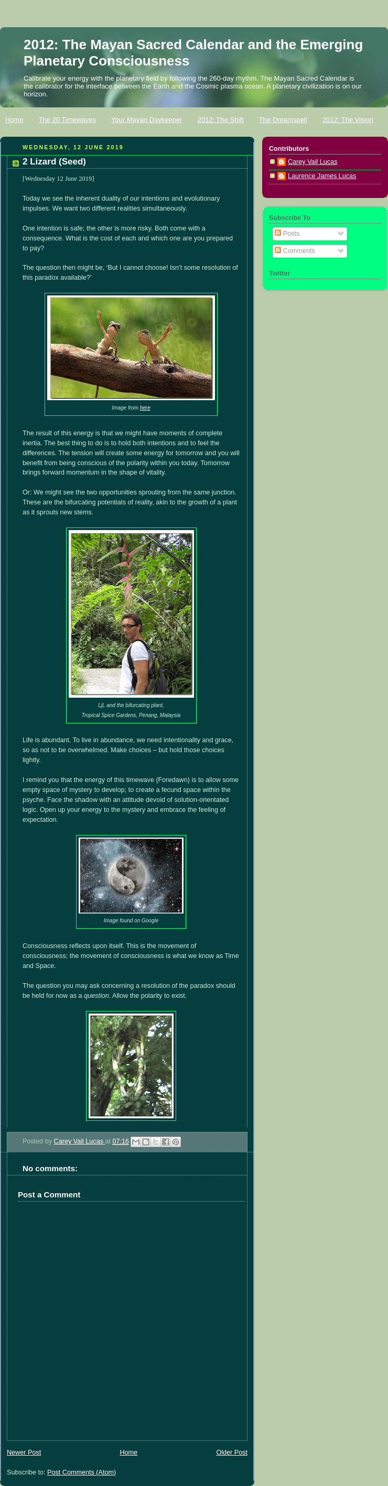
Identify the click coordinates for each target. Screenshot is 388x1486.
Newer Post (24, 1452)
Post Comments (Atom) (81, 1472)
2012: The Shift (221, 120)
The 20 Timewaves (67, 120)
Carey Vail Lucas (79, 1141)
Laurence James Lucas (322, 176)
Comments (295, 251)
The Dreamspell (283, 120)
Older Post (231, 1452)
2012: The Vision (347, 120)
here (145, 408)
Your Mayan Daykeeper (146, 120)
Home (14, 120)
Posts (287, 233)
